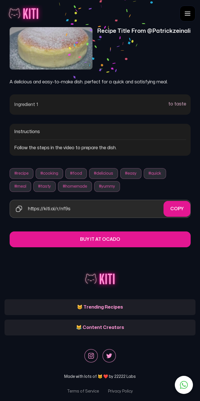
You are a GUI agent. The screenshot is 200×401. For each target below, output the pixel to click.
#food (76, 173)
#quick (155, 173)
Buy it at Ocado (100, 239)
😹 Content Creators (100, 327)
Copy (177, 209)
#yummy (107, 186)
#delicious (103, 173)
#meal (20, 186)
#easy (131, 173)
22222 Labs (125, 376)
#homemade (75, 186)
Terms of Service (83, 391)
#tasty (44, 186)
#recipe (21, 173)
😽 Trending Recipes (100, 307)
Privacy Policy (120, 391)
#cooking (49, 173)
